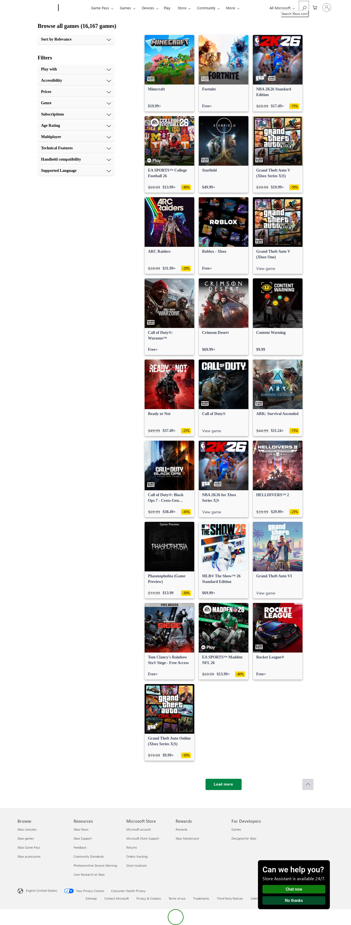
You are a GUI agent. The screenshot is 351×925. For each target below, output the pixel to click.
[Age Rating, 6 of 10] (76, 125)
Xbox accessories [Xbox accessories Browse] (29, 856)
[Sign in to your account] (327, 7)
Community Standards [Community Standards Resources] (89, 856)
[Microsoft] (36, 7)
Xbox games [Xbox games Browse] (25, 838)
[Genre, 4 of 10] (76, 103)
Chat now (294, 889)
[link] (169, 73)
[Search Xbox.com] (304, 7)
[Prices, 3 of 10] (76, 91)
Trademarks (201, 898)
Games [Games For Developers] (236, 829)
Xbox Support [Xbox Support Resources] (83, 838)
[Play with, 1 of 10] (76, 69)
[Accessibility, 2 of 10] (76, 80)
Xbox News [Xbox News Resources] (81, 829)
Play (167, 7)
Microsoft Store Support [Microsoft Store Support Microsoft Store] (142, 838)
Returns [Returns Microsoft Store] (131, 847)
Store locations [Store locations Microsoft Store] (136, 865)
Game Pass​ (100, 7)
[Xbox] (74, 7)
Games (125, 7)
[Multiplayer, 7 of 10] (76, 136)
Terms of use (177, 898)
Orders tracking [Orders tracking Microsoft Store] (136, 856)
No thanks (294, 900)
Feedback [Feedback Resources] (80, 847)
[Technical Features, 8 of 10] (76, 148)
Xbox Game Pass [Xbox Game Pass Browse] (28, 847)
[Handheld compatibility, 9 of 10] (76, 159)
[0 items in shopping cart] (315, 7)
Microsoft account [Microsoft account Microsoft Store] (138, 829)
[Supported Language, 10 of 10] (76, 170)
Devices (148, 7)
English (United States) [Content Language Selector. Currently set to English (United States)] (41, 890)
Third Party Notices (230, 898)
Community (206, 7)
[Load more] (224, 784)
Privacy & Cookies (148, 898)
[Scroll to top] (308, 784)
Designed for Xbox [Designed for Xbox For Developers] (243, 838)
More (230, 7)
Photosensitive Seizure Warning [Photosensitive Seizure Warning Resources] (95, 865)
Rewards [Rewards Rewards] (181, 829)
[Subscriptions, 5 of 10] (76, 114)
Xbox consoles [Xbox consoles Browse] (27, 829)
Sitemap (91, 898)
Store (182, 7)
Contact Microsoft (116, 898)
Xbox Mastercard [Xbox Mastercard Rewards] (187, 838)
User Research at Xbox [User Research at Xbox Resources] (89, 874)
